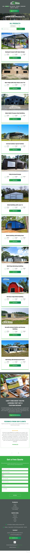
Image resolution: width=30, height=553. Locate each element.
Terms (15, 523)
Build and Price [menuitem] (12, 6)
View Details (15, 58)
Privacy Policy (19, 547)
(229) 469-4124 (15, 535)
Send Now (15, 496)
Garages (15, 506)
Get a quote (14, 10)
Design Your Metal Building (15, 415)
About (15, 520)
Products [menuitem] (7, 6)
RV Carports (15, 508)
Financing (15, 518)
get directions (15, 540)
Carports (15, 505)
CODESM (17, 549)
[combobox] (3, 476)
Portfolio (15, 522)
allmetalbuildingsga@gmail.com (15, 536)
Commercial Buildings (15, 509)
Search (20, 29)
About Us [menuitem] (12, 7)
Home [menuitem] (3, 6)
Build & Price (15, 516)
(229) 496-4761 (20, 535)
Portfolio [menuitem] (16, 7)
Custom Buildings (15, 511)
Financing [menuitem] (18, 6)
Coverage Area (15, 519)
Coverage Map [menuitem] (22, 6)
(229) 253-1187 (9, 535)
